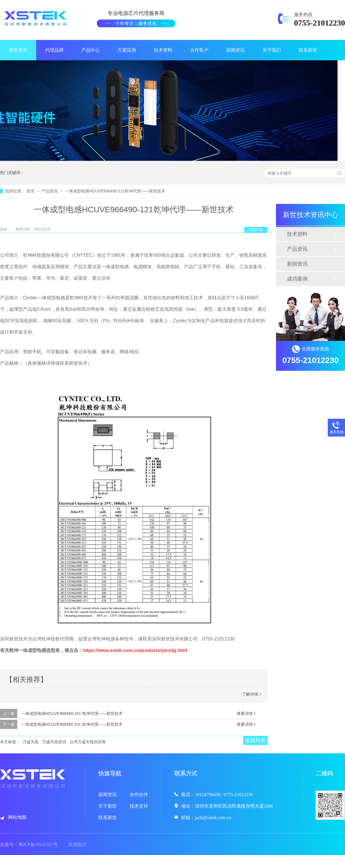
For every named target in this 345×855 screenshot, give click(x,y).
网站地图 (17, 817)
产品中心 (90, 50)
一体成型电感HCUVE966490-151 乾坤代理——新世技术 (71, 713)
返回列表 (256, 230)
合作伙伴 (139, 794)
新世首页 (18, 50)
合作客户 (199, 50)
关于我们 (271, 50)
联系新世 (308, 50)
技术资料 (163, 50)
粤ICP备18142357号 (38, 844)
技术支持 (139, 806)
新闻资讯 (235, 50)
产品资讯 (50, 191)
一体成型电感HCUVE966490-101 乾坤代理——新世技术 (71, 724)
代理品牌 (54, 50)
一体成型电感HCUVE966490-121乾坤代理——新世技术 (115, 191)
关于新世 (107, 806)
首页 (31, 191)
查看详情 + (246, 713)
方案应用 (127, 50)
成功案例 (297, 279)
